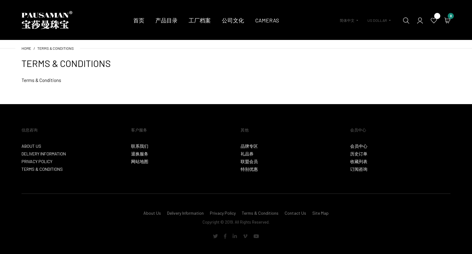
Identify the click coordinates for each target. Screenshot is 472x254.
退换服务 (139, 153)
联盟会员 (249, 161)
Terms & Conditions (55, 48)
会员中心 (358, 146)
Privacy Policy (37, 161)
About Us (31, 146)
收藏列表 (358, 161)
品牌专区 (249, 146)
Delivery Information (44, 153)
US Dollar (377, 20)
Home (26, 48)
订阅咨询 (358, 169)
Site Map (320, 213)
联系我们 (139, 146)
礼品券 (247, 153)
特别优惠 (249, 169)
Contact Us (295, 213)
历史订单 (358, 153)
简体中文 (347, 20)
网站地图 (139, 161)
